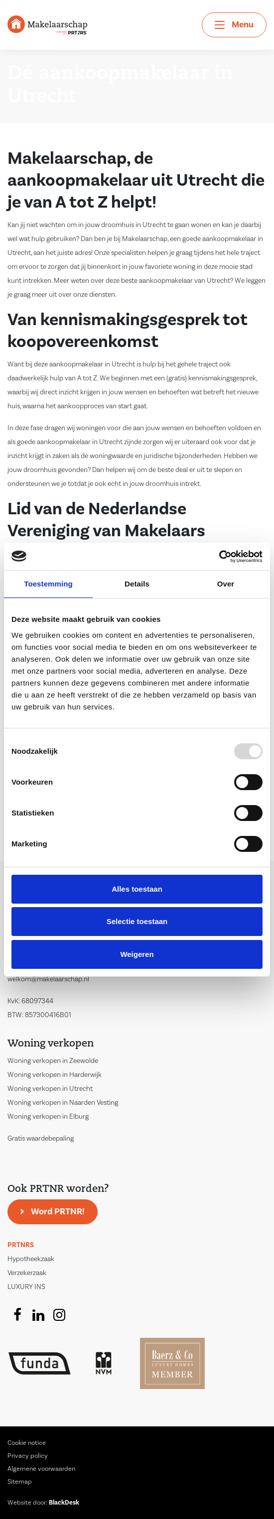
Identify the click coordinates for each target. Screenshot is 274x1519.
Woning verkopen (50, 1044)
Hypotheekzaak (30, 1259)
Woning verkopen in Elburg (48, 1116)
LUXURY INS (26, 1287)
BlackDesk (64, 1503)
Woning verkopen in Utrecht (50, 1088)
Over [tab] (226, 584)
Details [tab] (137, 584)
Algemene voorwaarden (41, 1469)
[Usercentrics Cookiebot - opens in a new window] (219, 556)
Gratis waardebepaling (40, 1138)
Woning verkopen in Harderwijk (54, 1074)
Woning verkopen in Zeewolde (52, 1060)
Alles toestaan (137, 889)
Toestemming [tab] (48, 584)
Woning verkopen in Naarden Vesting (62, 1102)
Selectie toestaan (137, 921)
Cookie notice (26, 1443)
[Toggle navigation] (234, 24)
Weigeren (136, 954)
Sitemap (19, 1482)
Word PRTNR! (58, 1211)
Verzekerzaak (26, 1273)
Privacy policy (27, 1456)
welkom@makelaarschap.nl (48, 979)
